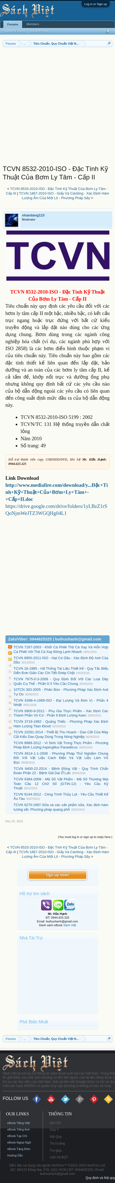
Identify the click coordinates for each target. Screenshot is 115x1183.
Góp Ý (54, 1130)
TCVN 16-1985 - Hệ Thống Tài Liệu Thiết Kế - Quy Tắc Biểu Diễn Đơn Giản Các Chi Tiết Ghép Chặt (61, 670)
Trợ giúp (56, 1150)
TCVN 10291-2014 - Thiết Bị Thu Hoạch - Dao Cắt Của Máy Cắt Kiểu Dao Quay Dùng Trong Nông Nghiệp (61, 734)
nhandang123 (33, 215)
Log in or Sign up (95, 4)
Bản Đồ (55, 1123)
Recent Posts (39, 31)
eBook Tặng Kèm (18, 1149)
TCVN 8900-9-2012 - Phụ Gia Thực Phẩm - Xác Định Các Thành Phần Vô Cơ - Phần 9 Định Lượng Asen (61, 713)
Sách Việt (69, 925)
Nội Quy (56, 1137)
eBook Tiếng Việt (18, 1123)
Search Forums (15, 31)
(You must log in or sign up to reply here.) (85, 837)
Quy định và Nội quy (100, 1178)
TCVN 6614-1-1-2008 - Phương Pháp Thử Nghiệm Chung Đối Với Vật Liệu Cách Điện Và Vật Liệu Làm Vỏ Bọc (61, 757)
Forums (12, 24)
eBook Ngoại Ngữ (19, 1142)
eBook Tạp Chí (17, 1136)
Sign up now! (57, 874)
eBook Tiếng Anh (18, 1129)
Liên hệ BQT (59, 1157)
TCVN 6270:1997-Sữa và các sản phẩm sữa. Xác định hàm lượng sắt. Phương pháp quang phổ (61, 807)
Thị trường (57, 1143)
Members (33, 24)
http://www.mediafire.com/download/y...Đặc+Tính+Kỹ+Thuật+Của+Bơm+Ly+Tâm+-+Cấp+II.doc (56, 492)
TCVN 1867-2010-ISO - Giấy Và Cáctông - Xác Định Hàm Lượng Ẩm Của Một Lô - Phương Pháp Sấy (64, 195)
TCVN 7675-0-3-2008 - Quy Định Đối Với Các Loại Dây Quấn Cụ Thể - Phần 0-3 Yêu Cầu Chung (61, 681)
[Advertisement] (57, 107)
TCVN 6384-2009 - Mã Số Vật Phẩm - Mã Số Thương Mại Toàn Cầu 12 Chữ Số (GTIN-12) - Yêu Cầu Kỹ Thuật (61, 783)
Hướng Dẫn (15, 1155)
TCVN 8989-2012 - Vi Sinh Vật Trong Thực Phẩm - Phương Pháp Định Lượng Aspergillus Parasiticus (61, 745)
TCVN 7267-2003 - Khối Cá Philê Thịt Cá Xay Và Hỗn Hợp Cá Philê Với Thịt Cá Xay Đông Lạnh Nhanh (61, 649)
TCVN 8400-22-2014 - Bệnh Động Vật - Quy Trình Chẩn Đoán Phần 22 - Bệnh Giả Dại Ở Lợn (61, 771)
